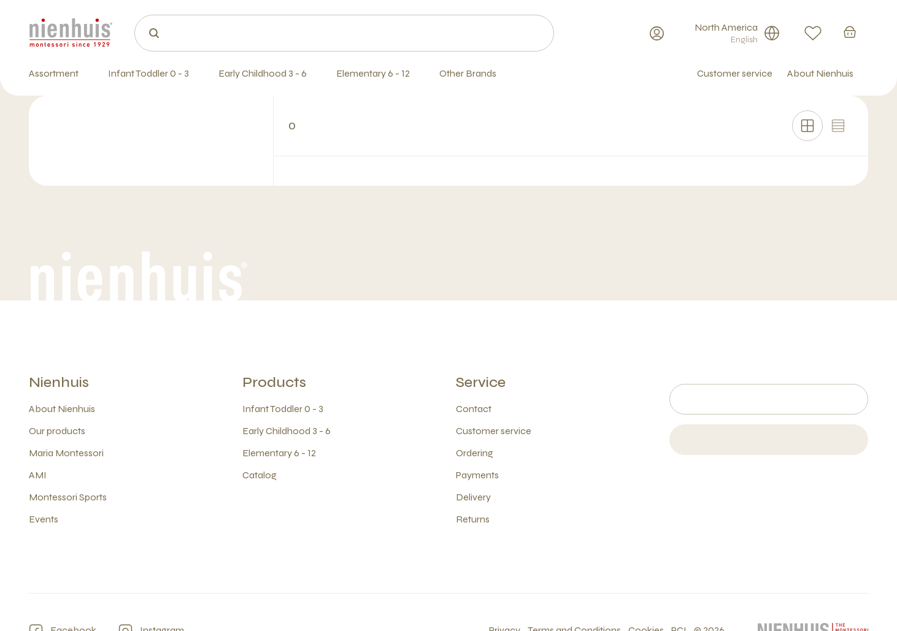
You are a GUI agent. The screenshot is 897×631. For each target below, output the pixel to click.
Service (481, 382)
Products (274, 382)
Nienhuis (59, 382)
